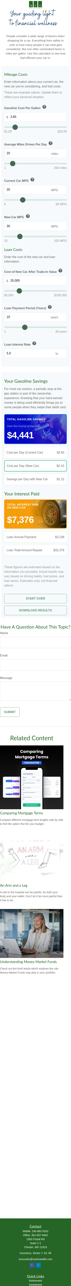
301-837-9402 (39, 1235)
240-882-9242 (40, 1231)
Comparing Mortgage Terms (21, 813)
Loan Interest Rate (20, 343)
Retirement (35, 1280)
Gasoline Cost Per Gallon (25, 107)
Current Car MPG (19, 180)
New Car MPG (17, 216)
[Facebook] (31, 1265)
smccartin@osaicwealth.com (35, 1259)
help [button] (44, 107)
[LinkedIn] (38, 1265)
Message (6, 678)
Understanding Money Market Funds (28, 962)
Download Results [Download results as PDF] (35, 610)
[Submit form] (10, 712)
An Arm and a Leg (13, 885)
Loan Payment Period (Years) (28, 307)
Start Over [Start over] (35, 598)
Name (4, 633)
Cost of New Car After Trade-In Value (33, 271)
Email (4, 655)
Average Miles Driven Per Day (28, 143)
